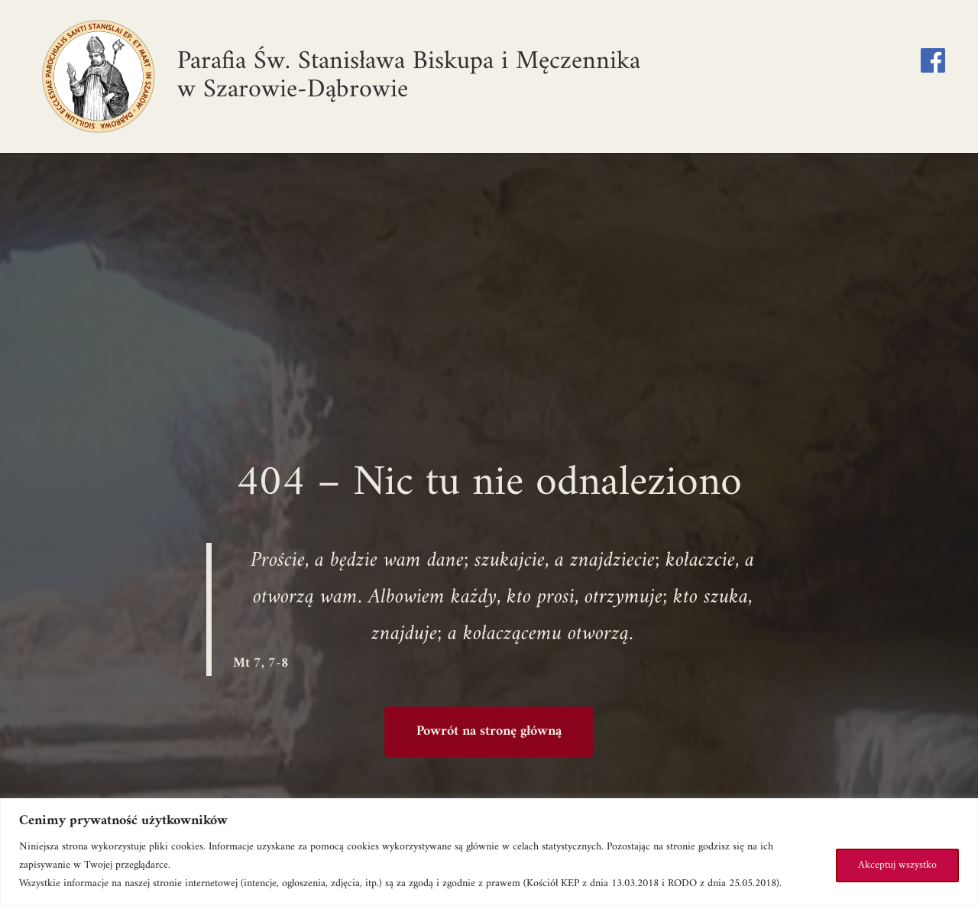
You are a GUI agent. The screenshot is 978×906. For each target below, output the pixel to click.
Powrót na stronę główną (489, 731)
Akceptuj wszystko (897, 865)
